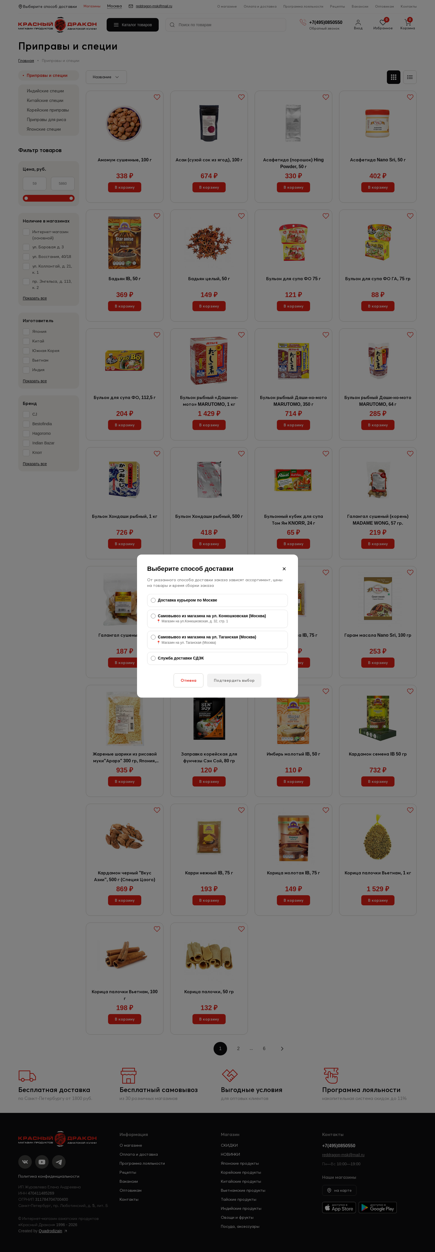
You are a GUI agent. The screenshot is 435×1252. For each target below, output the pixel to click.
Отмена (188, 680)
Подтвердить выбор (234, 680)
